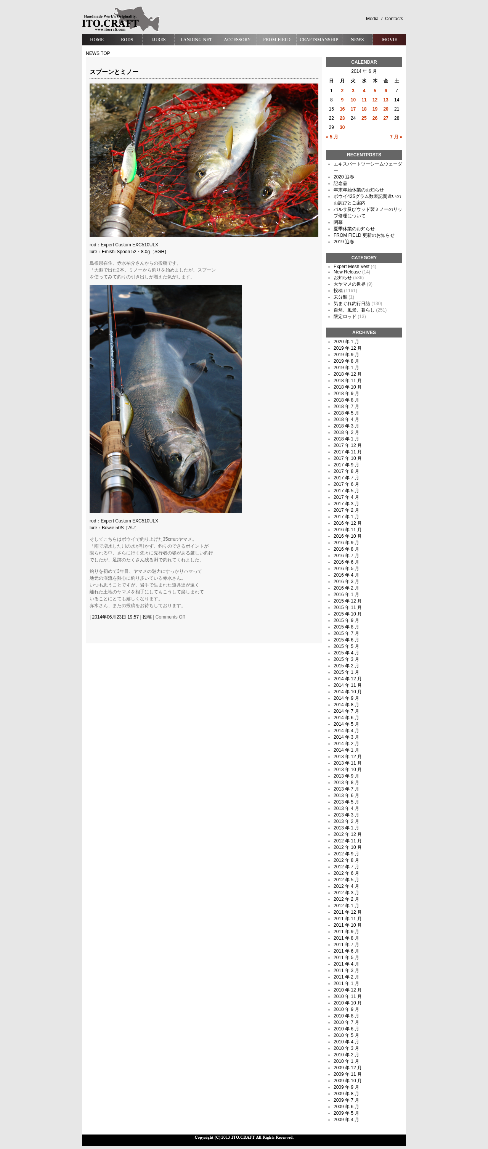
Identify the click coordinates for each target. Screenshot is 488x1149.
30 (342, 127)
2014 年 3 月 (346, 737)
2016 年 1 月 (346, 594)
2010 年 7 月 (346, 1022)
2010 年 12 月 (348, 990)
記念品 (340, 183)
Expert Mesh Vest (351, 266)
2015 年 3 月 (346, 659)
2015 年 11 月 (348, 607)
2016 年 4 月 (346, 575)
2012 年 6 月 (346, 873)
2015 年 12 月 (348, 601)
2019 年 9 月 (346, 354)
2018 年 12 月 (348, 374)
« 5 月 (332, 137)
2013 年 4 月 (346, 808)
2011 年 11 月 (348, 918)
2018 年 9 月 (346, 393)
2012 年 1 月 (346, 905)
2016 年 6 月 (346, 562)
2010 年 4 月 (346, 1042)
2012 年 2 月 (346, 899)
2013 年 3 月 (346, 815)
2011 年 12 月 (348, 912)
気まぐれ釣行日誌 (352, 303)
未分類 (340, 297)
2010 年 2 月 (346, 1054)
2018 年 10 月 (348, 387)
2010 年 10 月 (348, 1003)
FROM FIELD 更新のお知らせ (364, 235)
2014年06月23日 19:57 (115, 617)
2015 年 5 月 (346, 646)
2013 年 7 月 (346, 789)
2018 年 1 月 (346, 439)
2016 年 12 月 (348, 523)
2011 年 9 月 (346, 931)
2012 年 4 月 (346, 886)
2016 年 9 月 (346, 542)
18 (363, 109)
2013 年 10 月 (348, 769)
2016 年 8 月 (346, 549)
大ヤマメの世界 (350, 284)
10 (353, 100)
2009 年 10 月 (348, 1080)
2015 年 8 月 (346, 627)
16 (342, 109)
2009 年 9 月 (346, 1087)
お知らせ (343, 277)
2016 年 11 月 (348, 529)
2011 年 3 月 (346, 970)
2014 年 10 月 (348, 691)
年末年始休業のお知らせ (359, 190)
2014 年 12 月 (348, 678)
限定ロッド (345, 316)
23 (342, 118)
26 (374, 118)
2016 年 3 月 (346, 581)
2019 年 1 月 (346, 367)
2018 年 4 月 (346, 419)
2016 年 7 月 (346, 555)
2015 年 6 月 (346, 640)
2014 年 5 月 (346, 724)
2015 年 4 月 (346, 653)
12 (374, 100)
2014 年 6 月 (346, 717)
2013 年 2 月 (346, 821)
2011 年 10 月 (348, 925)
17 (353, 109)
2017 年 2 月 (346, 510)
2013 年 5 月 (346, 802)
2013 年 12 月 (348, 756)
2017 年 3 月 (346, 503)
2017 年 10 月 (348, 458)
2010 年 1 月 (346, 1061)
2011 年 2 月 (346, 977)
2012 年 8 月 (346, 860)
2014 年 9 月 (346, 698)
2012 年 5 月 (346, 879)
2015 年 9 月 (346, 620)
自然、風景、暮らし (354, 310)
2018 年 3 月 (346, 426)
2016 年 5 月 (346, 568)
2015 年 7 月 (346, 633)
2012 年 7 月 (346, 866)
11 (363, 100)
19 (374, 109)
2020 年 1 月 (346, 341)
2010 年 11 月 (348, 996)
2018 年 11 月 (348, 380)
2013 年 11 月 (348, 763)
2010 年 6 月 (346, 1029)
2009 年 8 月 (346, 1093)
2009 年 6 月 (346, 1106)
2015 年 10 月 (348, 614)
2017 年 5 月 (346, 490)
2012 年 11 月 (348, 841)
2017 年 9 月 (346, 465)
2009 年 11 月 (348, 1074)
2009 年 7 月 (346, 1100)
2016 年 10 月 (348, 536)
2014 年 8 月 (346, 704)
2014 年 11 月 (348, 685)
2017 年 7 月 (346, 477)
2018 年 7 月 (346, 406)
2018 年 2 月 (346, 432)
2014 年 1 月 (346, 750)
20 (385, 109)
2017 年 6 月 (346, 484)
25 (363, 118)
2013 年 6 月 (346, 795)
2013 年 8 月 (346, 782)
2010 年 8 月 (346, 1016)
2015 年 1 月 (346, 672)
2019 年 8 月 (346, 361)
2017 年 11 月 (348, 452)
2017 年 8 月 (346, 471)
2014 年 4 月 (346, 730)
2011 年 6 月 (346, 951)
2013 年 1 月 (346, 828)
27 (385, 118)
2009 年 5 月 (346, 1113)
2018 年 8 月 (346, 400)
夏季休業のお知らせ (354, 228)
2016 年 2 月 (346, 588)
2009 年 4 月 (346, 1119)
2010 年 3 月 (346, 1048)
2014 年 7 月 (346, 711)
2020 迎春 (344, 177)
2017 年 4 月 (346, 497)
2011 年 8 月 (346, 938)
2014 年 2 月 (346, 743)
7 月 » (396, 137)
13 (385, 100)
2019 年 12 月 (348, 348)
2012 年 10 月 (348, 847)
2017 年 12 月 (348, 445)
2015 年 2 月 (346, 666)
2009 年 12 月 (348, 1067)
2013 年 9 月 (346, 776)
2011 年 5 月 (346, 957)
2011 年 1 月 (346, 983)
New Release (347, 272)
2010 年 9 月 (346, 1009)
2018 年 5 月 (346, 413)
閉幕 (338, 222)
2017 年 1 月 (346, 516)
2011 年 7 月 (346, 944)
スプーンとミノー (114, 72)
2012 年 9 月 (346, 854)
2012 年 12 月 (348, 834)
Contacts (394, 18)
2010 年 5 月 (346, 1035)
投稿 (147, 617)
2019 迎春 (344, 241)
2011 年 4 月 (346, 964)
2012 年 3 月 (346, 892)
